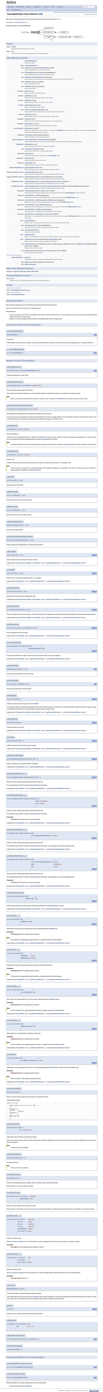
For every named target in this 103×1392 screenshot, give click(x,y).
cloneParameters (29, 68)
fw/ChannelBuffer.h (20, 22)
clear (11, 278)
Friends (86, 14)
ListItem (13, 47)
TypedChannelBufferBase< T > (54, 563)
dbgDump (27, 262)
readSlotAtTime (29, 239)
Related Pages (20, 6)
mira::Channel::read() (33, 1209)
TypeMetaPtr (20, 139)
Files (53, 6)
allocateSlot (28, 158)
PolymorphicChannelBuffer (24, 563)
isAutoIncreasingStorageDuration (34, 109)
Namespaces (37, 6)
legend (51, 39)
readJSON (27, 195)
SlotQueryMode (53, 239)
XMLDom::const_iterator (46, 214)
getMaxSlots (28, 96)
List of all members (92, 14)
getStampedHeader (30, 167)
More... (59, 19)
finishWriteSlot (29, 225)
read (12, 1114)
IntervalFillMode (87, 244)
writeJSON (28, 205)
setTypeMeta (28, 149)
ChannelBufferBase (16, 9)
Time (39, 239)
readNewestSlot (29, 234)
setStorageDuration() (47, 439)
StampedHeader (17, 167)
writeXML (27, 214)
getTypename (28, 128)
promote (27, 257)
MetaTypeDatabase (44, 139)
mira (8, 9)
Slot (12, 51)
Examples (60, 6)
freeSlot (27, 163)
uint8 (20, 172)
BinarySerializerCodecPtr (53, 181)
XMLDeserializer (73, 216)
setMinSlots (28, 82)
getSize (27, 91)
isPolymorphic (29, 123)
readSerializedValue (30, 172)
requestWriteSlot (29, 220)
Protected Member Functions (90, 12)
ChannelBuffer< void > (38, 563)
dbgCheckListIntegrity (20, 271)
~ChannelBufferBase (30, 65)
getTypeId (27, 114)
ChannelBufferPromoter (18, 294)
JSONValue (39, 195)
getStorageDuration (30, 105)
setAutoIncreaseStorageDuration (34, 77)
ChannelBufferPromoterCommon (20, 290)
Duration (42, 72)
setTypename (28, 135)
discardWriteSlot (29, 230)
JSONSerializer (71, 197)
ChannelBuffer (52, 155)
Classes (46, 6)
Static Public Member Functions (76, 12)
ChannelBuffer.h (27, 1386)
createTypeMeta (29, 139)
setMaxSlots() (61, 398)
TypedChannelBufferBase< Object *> (76, 563)
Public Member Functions (62, 12)
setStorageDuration (30, 72)
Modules (28, 6)
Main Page (11, 6)
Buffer (16, 172)
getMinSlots (28, 100)
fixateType (28, 153)
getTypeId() (60, 130)
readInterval (28, 244)
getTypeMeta (28, 144)
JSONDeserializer (72, 207)
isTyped (27, 119)
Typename (21, 128)
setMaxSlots (28, 86)
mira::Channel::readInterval (17, 1241)
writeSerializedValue (30, 191)
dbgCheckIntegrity (30, 264)
